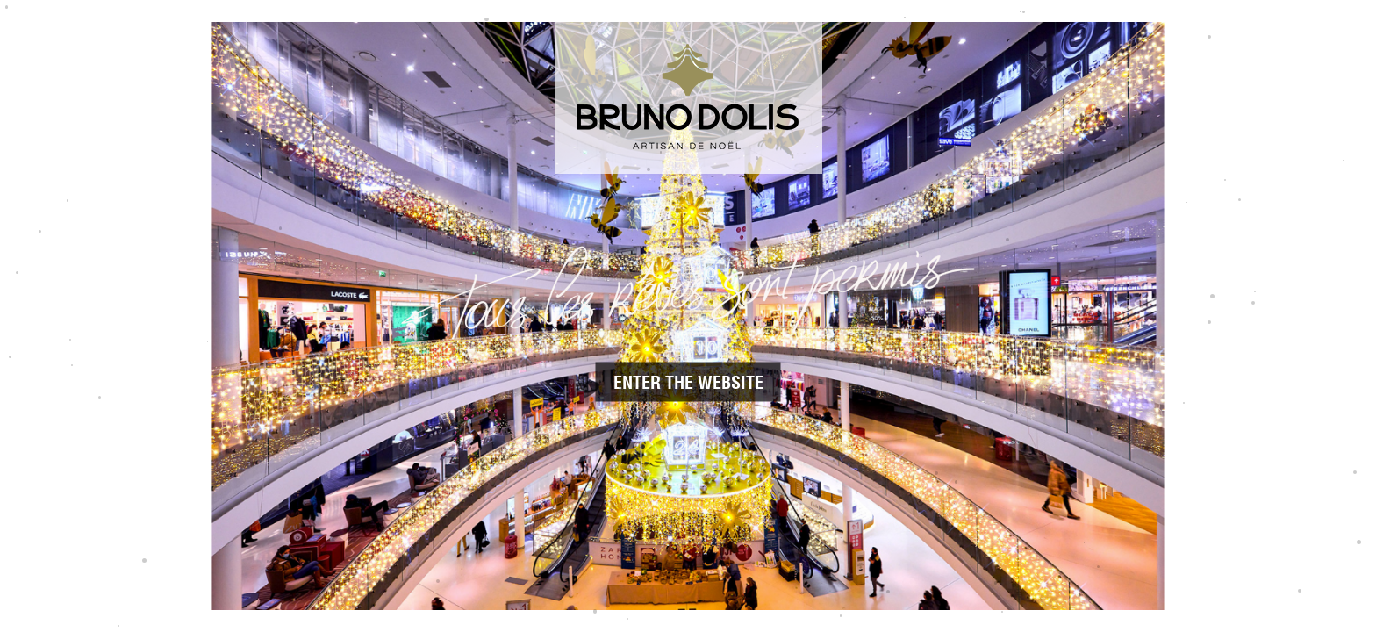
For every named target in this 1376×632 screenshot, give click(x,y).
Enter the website (688, 382)
